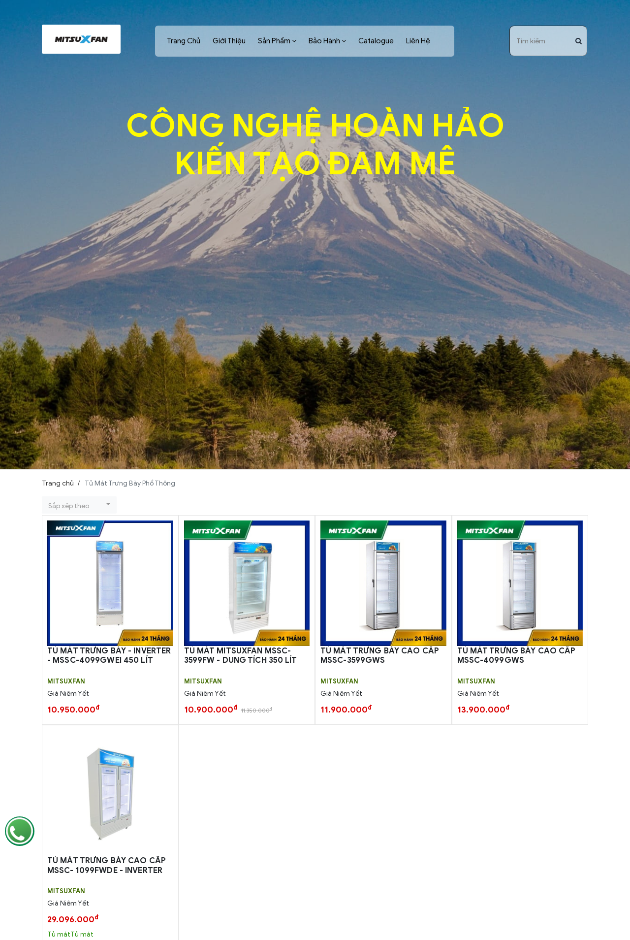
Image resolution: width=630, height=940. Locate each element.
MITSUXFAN (66, 681)
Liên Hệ (418, 40)
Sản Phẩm (274, 40)
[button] (79, 505)
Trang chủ (58, 483)
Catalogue (376, 40)
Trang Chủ (183, 40)
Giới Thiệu (229, 40)
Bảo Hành (324, 40)
